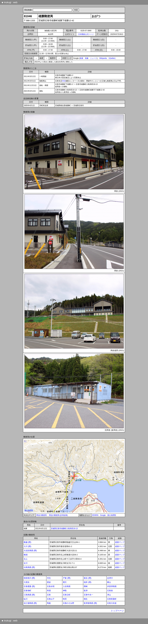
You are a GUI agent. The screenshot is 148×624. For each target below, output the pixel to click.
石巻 (49, 595)
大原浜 (26, 582)
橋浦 (25, 555)
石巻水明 (50, 586)
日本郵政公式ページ (86, 34)
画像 (86, 58)
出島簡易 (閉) (29, 567)
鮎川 (25, 599)
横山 (109, 582)
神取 (65, 590)
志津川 (110, 578)
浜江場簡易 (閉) (30, 603)
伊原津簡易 (111, 586)
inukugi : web (9, 2)
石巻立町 (66, 595)
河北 (64, 81)
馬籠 (49, 603)
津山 (109, 595)
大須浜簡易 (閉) (30, 550)
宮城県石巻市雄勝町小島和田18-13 (64, 528)
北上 (25, 559)
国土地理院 (111, 515)
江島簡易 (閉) (29, 595)
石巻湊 (110, 590)
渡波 (49, 582)
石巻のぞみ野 (68, 603)
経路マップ (120, 542)
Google (103, 515)
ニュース (93, 58)
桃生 (86, 599)
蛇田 (65, 599)
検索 (81, 58)
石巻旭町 (27, 590)
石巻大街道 (111, 603)
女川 (25, 563)
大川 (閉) (27, 546)
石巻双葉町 (111, 599)
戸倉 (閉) (66, 578)
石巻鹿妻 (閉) (29, 586)
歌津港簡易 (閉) (90, 603)
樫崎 (86, 586)
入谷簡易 (66, 586)
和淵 (49, 590)
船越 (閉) (27, 542)
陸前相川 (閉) (29, 578)
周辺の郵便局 (41, 515)
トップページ (117, 611)
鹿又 (65, 582)
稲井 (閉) (87, 582)
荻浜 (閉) (87, 578)
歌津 (86, 590)
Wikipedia (103, 58)
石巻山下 (50, 599)
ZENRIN (95, 515)
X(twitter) (112, 58)
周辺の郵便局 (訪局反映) (58, 515)
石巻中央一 (88, 595)
